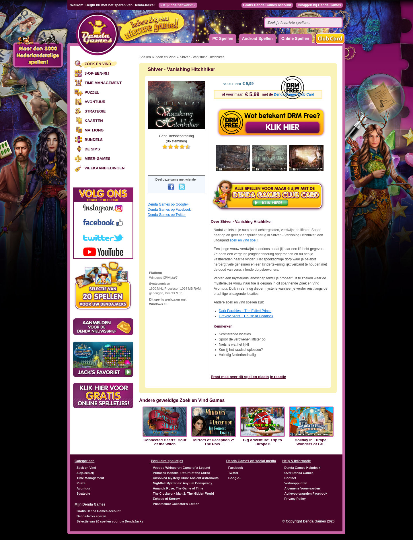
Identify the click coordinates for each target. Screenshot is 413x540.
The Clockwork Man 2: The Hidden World (183, 493)
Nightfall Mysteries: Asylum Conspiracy (182, 483)
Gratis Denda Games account (267, 5)
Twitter (233, 473)
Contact (290, 478)
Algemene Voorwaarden (302, 488)
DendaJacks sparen (91, 516)
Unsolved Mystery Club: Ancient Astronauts (186, 478)
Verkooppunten (295, 483)
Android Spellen (257, 38)
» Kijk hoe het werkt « (178, 5)
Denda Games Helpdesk (302, 467)
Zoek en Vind (98, 64)
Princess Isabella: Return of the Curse (181, 473)
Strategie (95, 111)
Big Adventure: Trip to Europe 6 (262, 442)
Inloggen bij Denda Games (319, 5)
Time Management (103, 83)
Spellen (145, 57)
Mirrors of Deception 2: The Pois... (213, 442)
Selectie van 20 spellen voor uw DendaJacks (110, 521)
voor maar (238, 83)
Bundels (94, 140)
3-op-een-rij (97, 73)
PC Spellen (222, 38)
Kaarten (94, 121)
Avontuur (95, 102)
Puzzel (92, 92)
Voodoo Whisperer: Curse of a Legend (181, 467)
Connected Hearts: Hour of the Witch (164, 442)
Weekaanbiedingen (104, 168)
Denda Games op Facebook (169, 210)
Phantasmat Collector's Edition (176, 504)
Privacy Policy (295, 498)
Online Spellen (295, 38)
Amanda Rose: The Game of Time (178, 488)
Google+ (234, 478)
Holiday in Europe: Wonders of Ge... (311, 442)
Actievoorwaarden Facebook (305, 493)
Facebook (235, 467)
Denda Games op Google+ (168, 204)
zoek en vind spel (243, 240)
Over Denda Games (298, 473)
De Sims (92, 149)
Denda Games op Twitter (167, 215)
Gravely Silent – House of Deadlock (246, 316)
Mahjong (94, 130)
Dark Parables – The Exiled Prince (245, 311)
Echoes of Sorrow (166, 498)
